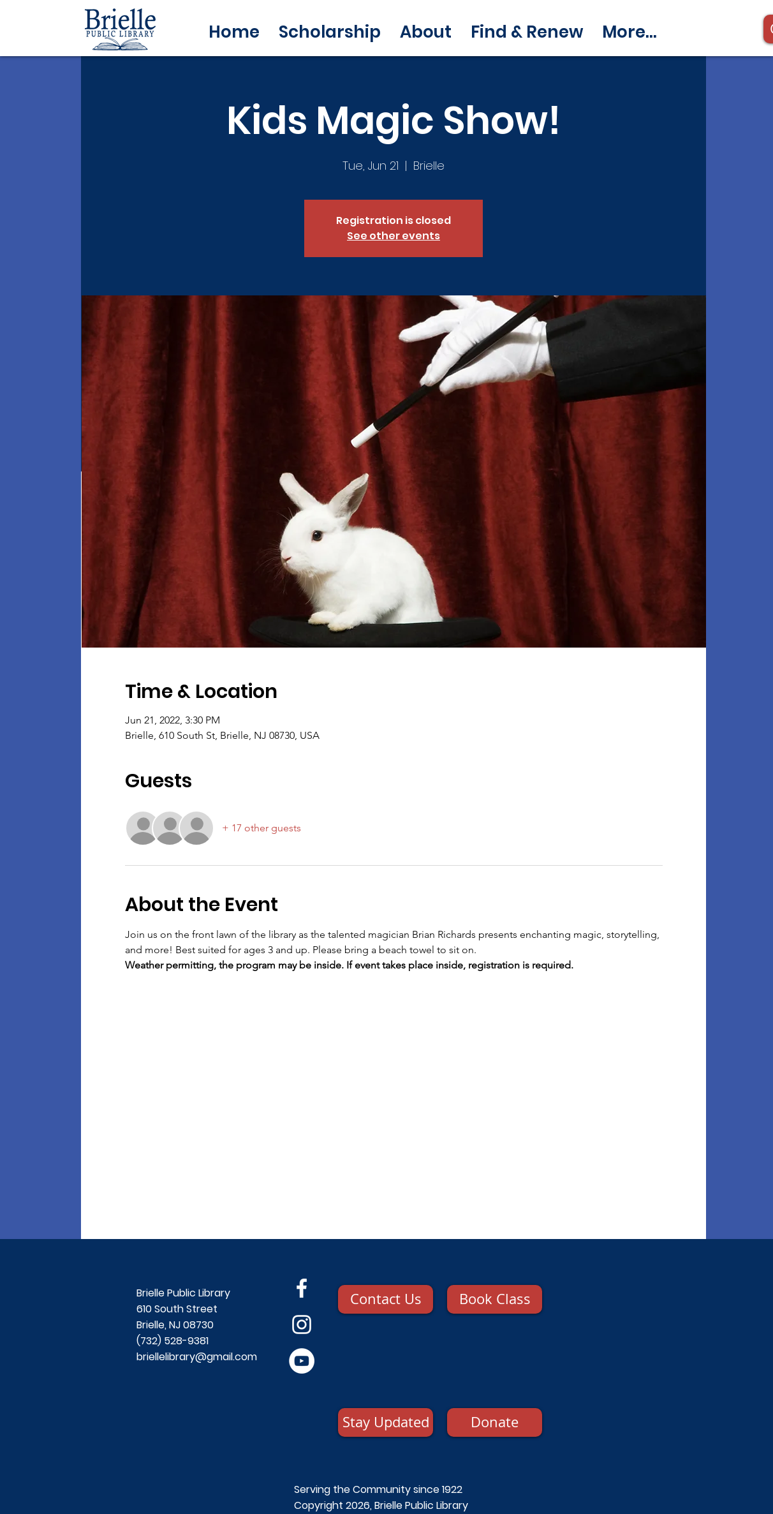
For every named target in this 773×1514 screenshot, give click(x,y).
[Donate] (494, 1422)
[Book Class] (494, 1299)
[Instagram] (301, 1324)
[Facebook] (301, 1288)
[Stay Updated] (385, 1422)
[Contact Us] (385, 1299)
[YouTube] (301, 1361)
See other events (393, 235)
